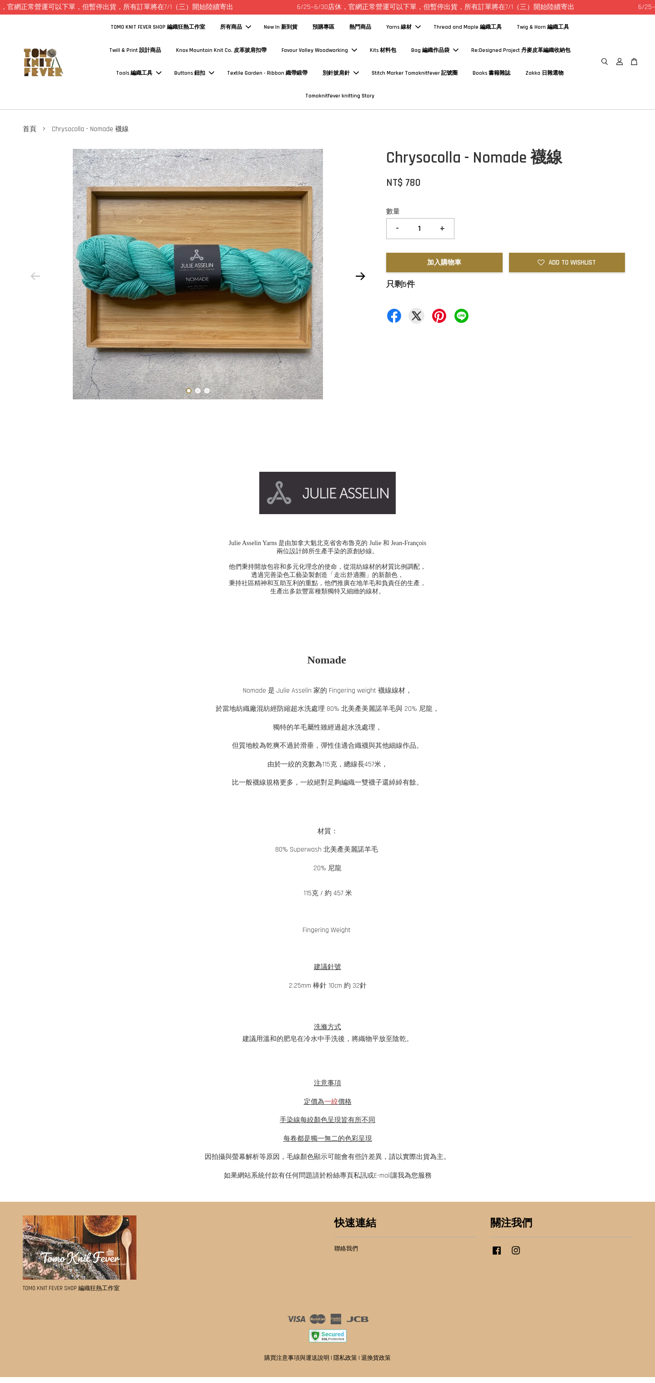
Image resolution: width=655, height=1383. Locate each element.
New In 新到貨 (280, 30)
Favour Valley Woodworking (319, 53)
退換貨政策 (376, 1364)
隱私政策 (345, 1364)
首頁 (29, 135)
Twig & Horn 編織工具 (543, 30)
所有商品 (235, 30)
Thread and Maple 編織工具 (467, 30)
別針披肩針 (340, 75)
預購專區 (323, 30)
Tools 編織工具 (138, 75)
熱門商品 (360, 30)
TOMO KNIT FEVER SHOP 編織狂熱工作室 (158, 30)
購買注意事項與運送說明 (296, 1364)
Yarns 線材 (403, 30)
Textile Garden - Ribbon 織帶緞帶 (267, 75)
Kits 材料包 (383, 53)
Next (360, 281)
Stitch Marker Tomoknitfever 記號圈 (415, 75)
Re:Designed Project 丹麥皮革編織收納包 (520, 53)
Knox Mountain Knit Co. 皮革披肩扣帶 (221, 53)
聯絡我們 (346, 1254)
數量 (393, 217)
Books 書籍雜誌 (491, 75)
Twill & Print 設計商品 (135, 53)
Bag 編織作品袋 (434, 53)
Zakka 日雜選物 (544, 75)
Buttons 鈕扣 (194, 75)
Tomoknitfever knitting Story (339, 99)
